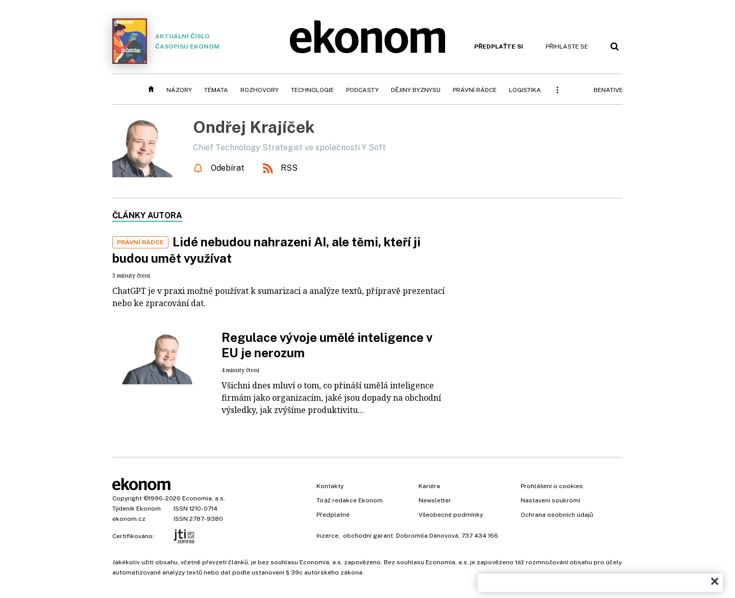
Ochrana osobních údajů (557, 514)
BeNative (608, 90)
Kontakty (330, 486)
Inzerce (327, 535)
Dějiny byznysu (415, 90)
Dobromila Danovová (427, 535)
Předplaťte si (498, 46)
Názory (179, 90)
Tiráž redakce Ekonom (349, 500)
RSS (289, 168)
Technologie (312, 90)
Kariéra (429, 486)
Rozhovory (259, 90)
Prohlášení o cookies (552, 486)
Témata (216, 90)
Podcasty (362, 90)
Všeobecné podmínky (451, 514)
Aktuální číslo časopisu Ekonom (165, 41)
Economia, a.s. (203, 498)
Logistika (525, 90)
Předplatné (333, 514)
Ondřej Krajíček (253, 127)
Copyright (127, 498)
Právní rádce (475, 90)
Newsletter (435, 500)
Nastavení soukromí (550, 500)
